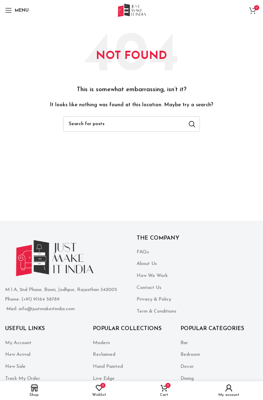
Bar (184, 343)
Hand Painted (108, 366)
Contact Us (149, 287)
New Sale (15, 366)
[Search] (131, 124)
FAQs (143, 252)
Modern (101, 343)
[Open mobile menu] (17, 10)
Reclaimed (104, 354)
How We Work (152, 275)
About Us (147, 263)
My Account (18, 343)
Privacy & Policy (154, 299)
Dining (187, 378)
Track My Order (22, 378)
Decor (187, 366)
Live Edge (104, 378)
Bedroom (190, 354)
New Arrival (17, 354)
